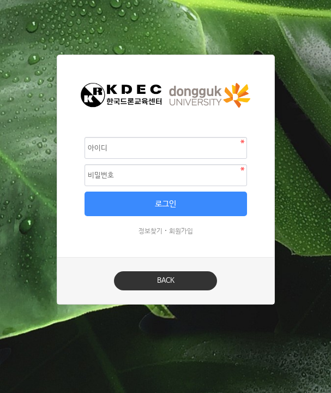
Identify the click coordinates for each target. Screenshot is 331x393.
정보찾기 (151, 231)
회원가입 (181, 231)
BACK (165, 281)
